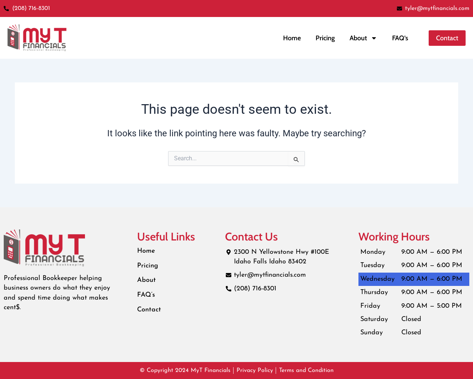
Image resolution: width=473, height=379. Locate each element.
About (146, 280)
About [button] (363, 38)
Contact (149, 310)
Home (292, 38)
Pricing (325, 38)
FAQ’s (400, 38)
